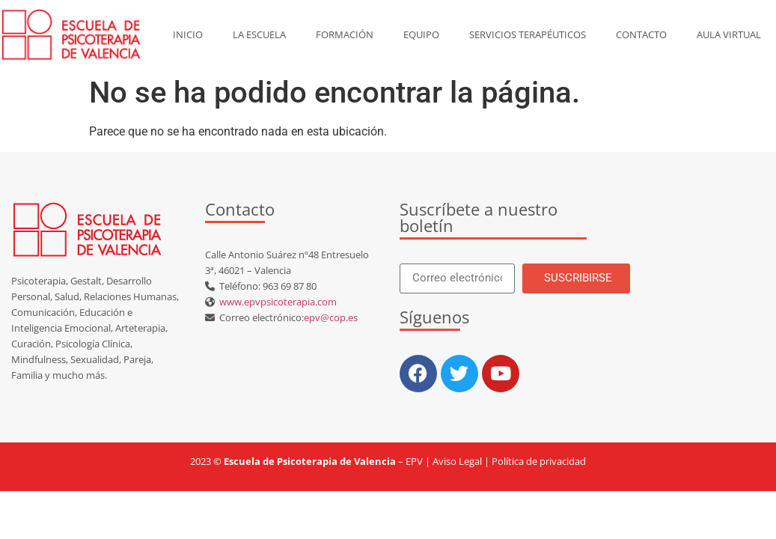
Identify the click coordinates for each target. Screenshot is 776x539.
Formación (344, 34)
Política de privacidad (539, 461)
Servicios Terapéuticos (527, 34)
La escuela (259, 34)
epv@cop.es (331, 317)
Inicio (188, 34)
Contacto (641, 34)
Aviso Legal (457, 461)
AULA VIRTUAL (729, 34)
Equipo (421, 34)
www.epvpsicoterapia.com (276, 301)
